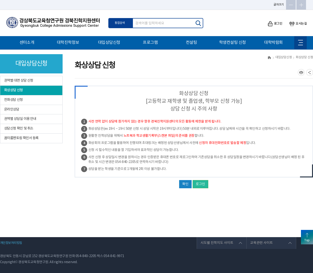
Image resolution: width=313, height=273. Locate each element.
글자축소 (291, 5)
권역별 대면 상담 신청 (18, 80)
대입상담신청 (109, 42)
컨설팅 (191, 42)
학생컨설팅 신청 (232, 42)
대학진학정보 (68, 42)
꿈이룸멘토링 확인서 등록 (21, 138)
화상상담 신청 (13, 90)
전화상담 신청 (13, 100)
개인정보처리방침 (11, 243)
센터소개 (27, 42)
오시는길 (298, 23)
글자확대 (301, 5)
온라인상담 (11, 109)
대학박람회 (273, 42)
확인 (185, 184)
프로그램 (150, 42)
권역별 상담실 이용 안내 (20, 119)
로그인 (275, 23)
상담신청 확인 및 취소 (18, 128)
